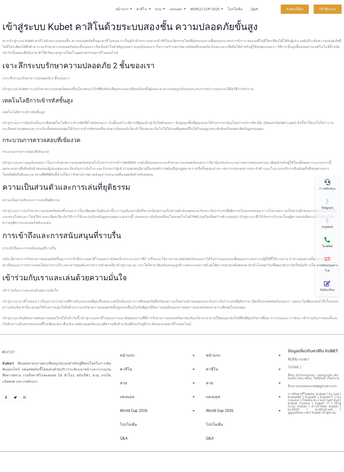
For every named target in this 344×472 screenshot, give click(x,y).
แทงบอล (177, 9)
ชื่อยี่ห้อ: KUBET (298, 359)
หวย (159, 9)
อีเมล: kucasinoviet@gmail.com (312, 386)
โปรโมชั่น (235, 9)
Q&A (254, 9)
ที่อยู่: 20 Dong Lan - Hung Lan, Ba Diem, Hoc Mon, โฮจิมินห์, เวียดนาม (313, 376)
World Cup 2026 (205, 9)
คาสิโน (142, 9)
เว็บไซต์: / (294, 367)
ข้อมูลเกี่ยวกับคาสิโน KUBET (313, 351)
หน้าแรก (123, 9)
